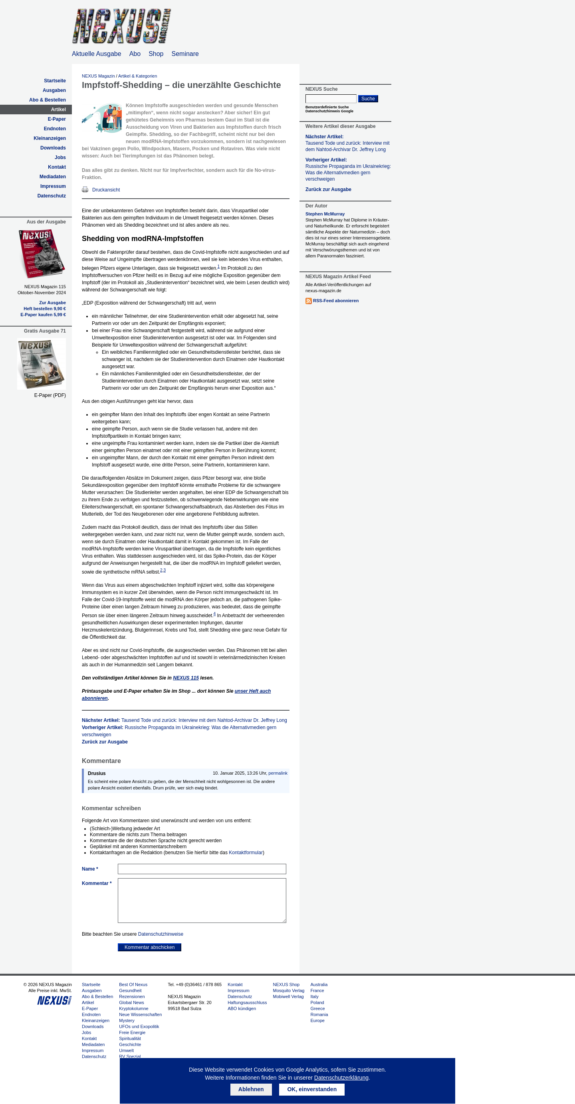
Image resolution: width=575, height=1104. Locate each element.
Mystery (127, 1020)
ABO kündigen (242, 1008)
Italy (314, 996)
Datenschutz (52, 196)
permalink (278, 773)
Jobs (60, 157)
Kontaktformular (246, 852)
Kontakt (57, 167)
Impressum (53, 186)
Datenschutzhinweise (160, 934)
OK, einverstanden (312, 1089)
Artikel (58, 109)
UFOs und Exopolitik (139, 1026)
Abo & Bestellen (47, 100)
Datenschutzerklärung (341, 1077)
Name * (90, 869)
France (317, 990)
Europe (317, 1020)
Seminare (185, 53)
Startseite (55, 81)
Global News (131, 1002)
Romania (319, 1014)
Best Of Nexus (133, 984)
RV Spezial (130, 1056)
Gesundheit (130, 990)
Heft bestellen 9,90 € (45, 308)
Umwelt (126, 1050)
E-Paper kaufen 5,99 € (43, 314)
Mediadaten (53, 176)
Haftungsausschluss (247, 1002)
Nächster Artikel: (184, 720)
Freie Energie (132, 1032)
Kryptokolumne (133, 1008)
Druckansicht (106, 190)
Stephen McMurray (325, 213)
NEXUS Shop (286, 984)
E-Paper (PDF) (50, 395)
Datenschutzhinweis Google (329, 111)
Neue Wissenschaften (140, 1014)
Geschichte (130, 1044)
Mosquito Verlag (289, 990)
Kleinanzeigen (50, 138)
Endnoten (55, 129)
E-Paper (57, 119)
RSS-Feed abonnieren (336, 300)
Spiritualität (130, 1038)
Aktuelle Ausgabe (96, 53)
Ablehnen (251, 1089)
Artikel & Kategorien (137, 76)
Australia (318, 984)
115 (186, 678)
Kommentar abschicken (149, 947)
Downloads (53, 148)
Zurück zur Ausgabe (105, 742)
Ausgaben (54, 90)
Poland (317, 1002)
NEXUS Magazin (98, 76)
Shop (156, 53)
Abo (135, 53)
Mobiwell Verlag (288, 996)
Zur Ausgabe (52, 302)
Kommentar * (97, 883)
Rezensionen (132, 996)
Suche (368, 99)
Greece (317, 1008)
